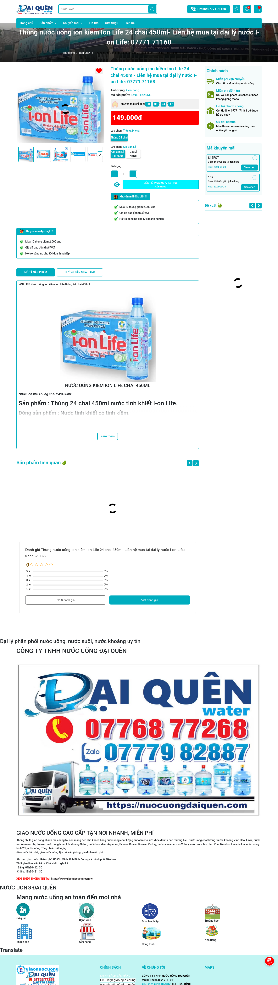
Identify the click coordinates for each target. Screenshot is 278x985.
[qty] (124, 173)
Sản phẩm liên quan (38, 462)
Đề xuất (210, 205)
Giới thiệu (111, 23)
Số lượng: (116, 166)
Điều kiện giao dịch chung (118, 980)
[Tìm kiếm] (152, 9)
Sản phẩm (47, 23)
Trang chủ (26, 23)
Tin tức (93, 23)
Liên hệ (130, 23)
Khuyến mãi (71, 23)
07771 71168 (217, 9)
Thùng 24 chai (119, 137)
